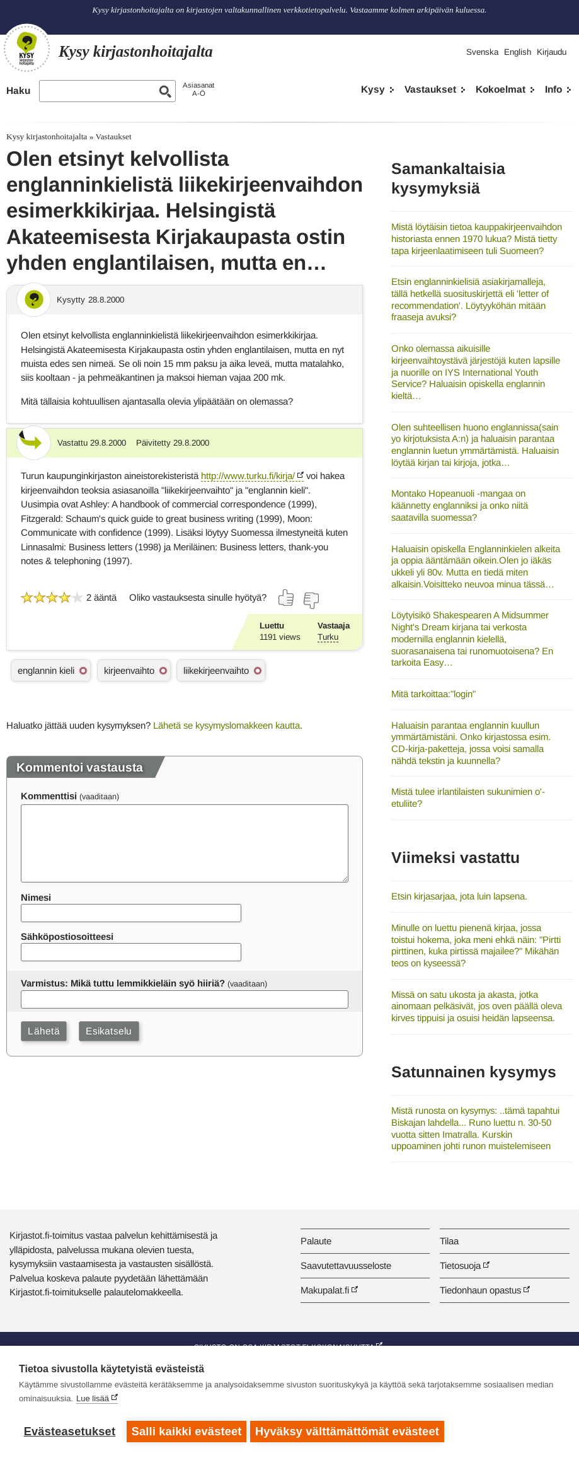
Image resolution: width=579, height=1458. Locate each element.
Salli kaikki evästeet (187, 1431)
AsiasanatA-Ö (198, 89)
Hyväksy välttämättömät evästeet (350, 1431)
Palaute (316, 1240)
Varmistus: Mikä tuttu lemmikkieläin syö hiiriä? (123, 983)
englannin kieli (46, 670)
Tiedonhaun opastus (480, 1290)
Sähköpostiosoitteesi (67, 936)
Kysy (373, 89)
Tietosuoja (460, 1265)
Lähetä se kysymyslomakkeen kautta (226, 725)
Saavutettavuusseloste (346, 1265)
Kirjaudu (551, 52)
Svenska (482, 52)
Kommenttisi (49, 795)
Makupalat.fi (325, 1290)
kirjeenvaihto (129, 670)
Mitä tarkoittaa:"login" (433, 693)
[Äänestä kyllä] (286, 597)
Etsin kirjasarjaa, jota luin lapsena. (459, 896)
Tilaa (449, 1240)
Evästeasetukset (69, 1431)
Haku (18, 90)
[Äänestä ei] (310, 601)
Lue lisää (92, 1401)
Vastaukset (430, 89)
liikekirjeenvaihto (216, 670)
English (517, 52)
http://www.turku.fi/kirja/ (248, 475)
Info (553, 89)
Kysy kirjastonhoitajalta (46, 136)
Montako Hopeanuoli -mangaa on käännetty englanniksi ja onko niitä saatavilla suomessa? (459, 505)
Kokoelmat (500, 89)
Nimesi (36, 897)
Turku (328, 637)
